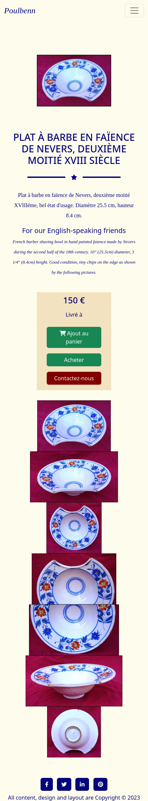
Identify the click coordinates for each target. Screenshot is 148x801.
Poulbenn (19, 10)
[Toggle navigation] (134, 10)
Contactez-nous (74, 378)
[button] (47, 784)
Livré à (73, 314)
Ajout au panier (74, 337)
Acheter (74, 360)
